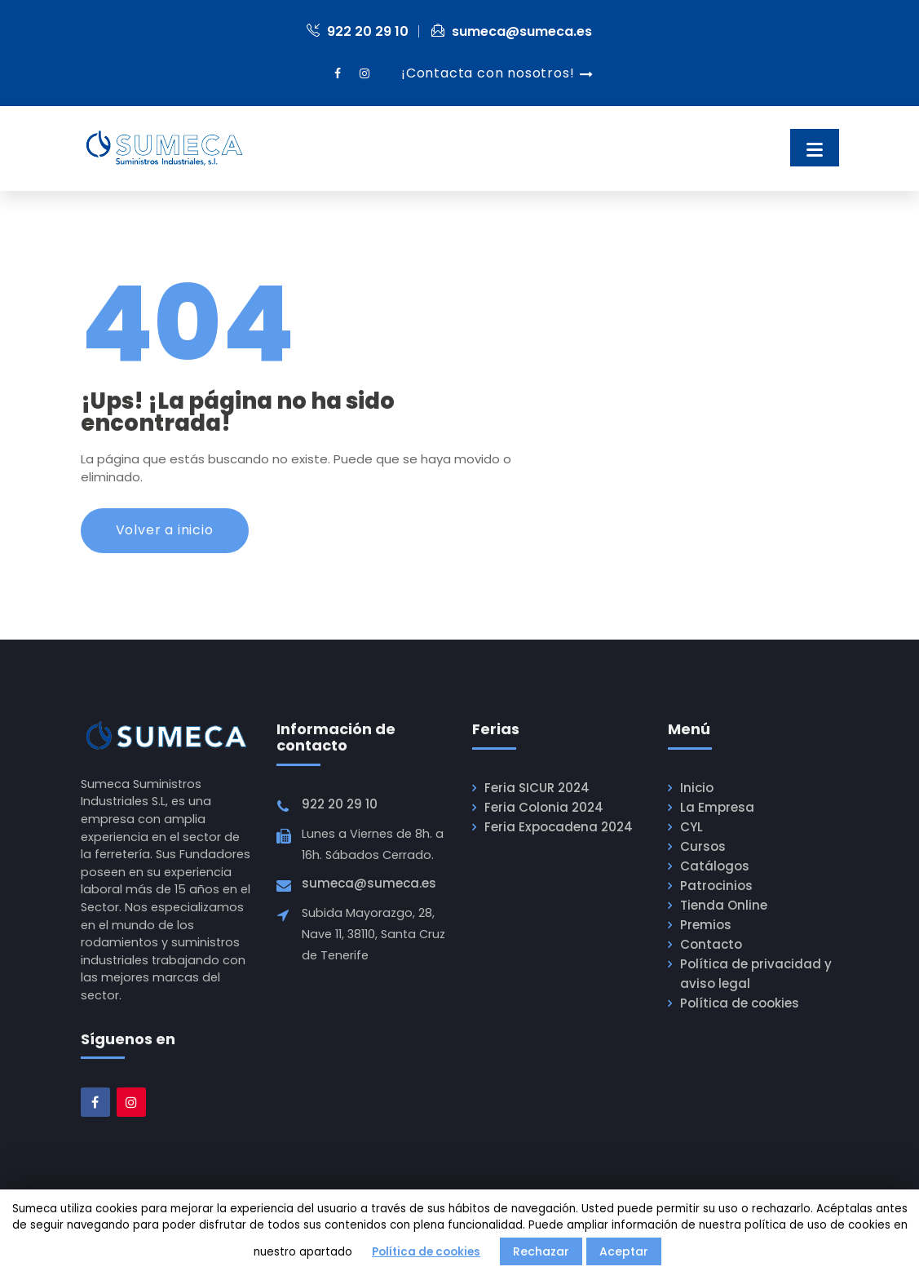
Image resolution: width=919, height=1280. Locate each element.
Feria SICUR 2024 (535, 790)
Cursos (701, 848)
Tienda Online (721, 907)
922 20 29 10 (358, 31)
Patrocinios (715, 887)
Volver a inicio (165, 531)
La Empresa (714, 809)
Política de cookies (738, 1005)
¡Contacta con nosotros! (487, 73)
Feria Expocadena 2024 (555, 829)
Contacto (710, 946)
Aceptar (623, 1251)
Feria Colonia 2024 (541, 809)
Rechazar (541, 1251)
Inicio (696, 790)
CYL (691, 829)
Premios (704, 927)
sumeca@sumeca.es (511, 31)
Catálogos (713, 868)
